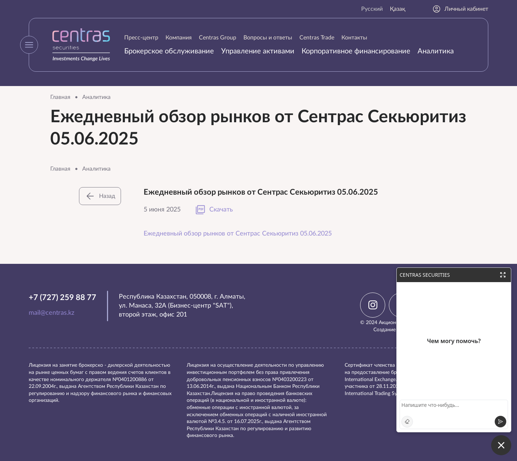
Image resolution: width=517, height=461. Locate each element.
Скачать (214, 209)
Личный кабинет (460, 9)
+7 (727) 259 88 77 (62, 297)
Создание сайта (391, 329)
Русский (372, 9)
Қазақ (397, 9)
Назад (100, 196)
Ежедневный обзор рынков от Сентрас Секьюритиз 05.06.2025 (238, 233)
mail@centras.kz (51, 313)
